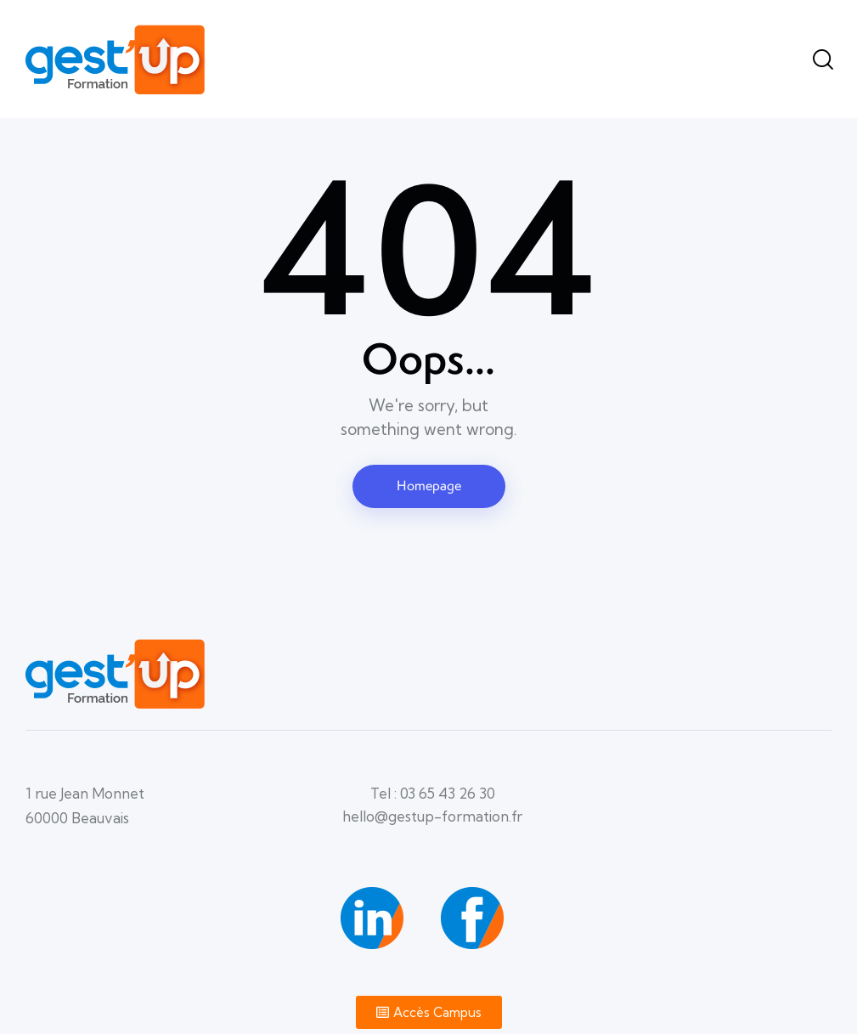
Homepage (429, 485)
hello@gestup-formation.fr (432, 816)
